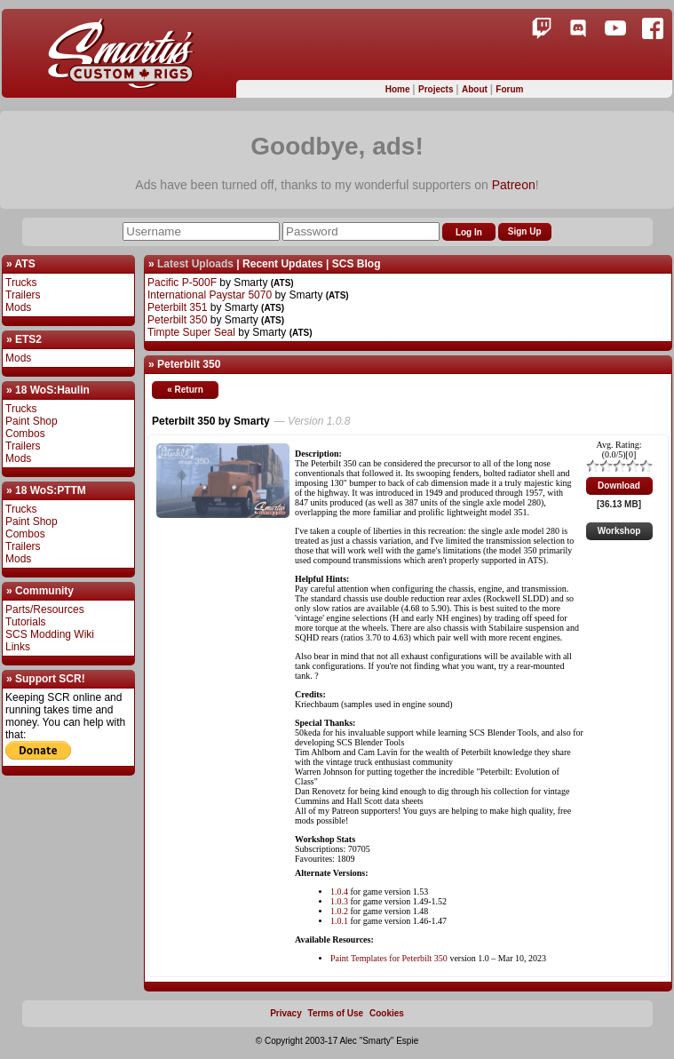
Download (619, 485)
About (476, 89)
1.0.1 (339, 921)
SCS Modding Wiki (49, 634)
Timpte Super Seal (191, 332)
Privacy (286, 1013)
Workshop (619, 531)
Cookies (386, 1013)
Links (17, 647)
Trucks (21, 282)
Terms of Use (336, 1013)
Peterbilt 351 (177, 307)
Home (399, 89)
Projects (437, 89)
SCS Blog (356, 264)
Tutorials (25, 622)
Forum (509, 89)
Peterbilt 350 (177, 320)
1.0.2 (339, 911)
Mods (18, 307)
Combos (25, 433)
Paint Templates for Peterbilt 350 (389, 958)
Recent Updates (282, 264)
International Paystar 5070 (209, 295)
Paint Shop (31, 421)
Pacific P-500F (182, 282)
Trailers (23, 295)
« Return (185, 389)
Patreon (513, 185)
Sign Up (525, 231)
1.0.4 (339, 891)
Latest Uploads (195, 264)
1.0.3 (339, 901)
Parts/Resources (44, 609)
